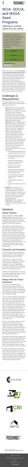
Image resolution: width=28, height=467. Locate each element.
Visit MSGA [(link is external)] (14, 59)
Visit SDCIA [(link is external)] (14, 55)
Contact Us (16, 464)
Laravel (6, 65)
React (10, 65)
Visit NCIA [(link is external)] (14, 51)
